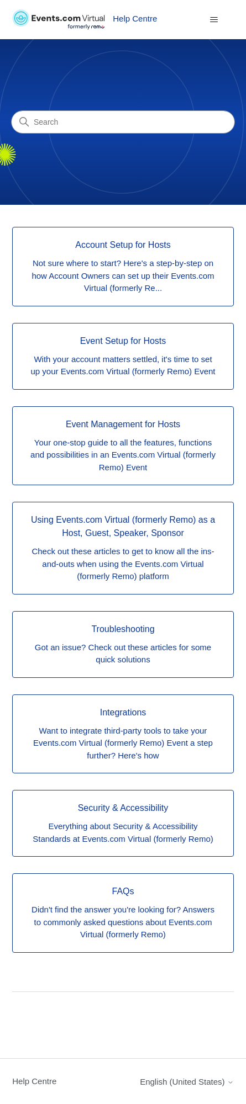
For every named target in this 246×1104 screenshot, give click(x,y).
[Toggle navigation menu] (214, 20)
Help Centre (34, 1081)
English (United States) (187, 1081)
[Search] (123, 122)
